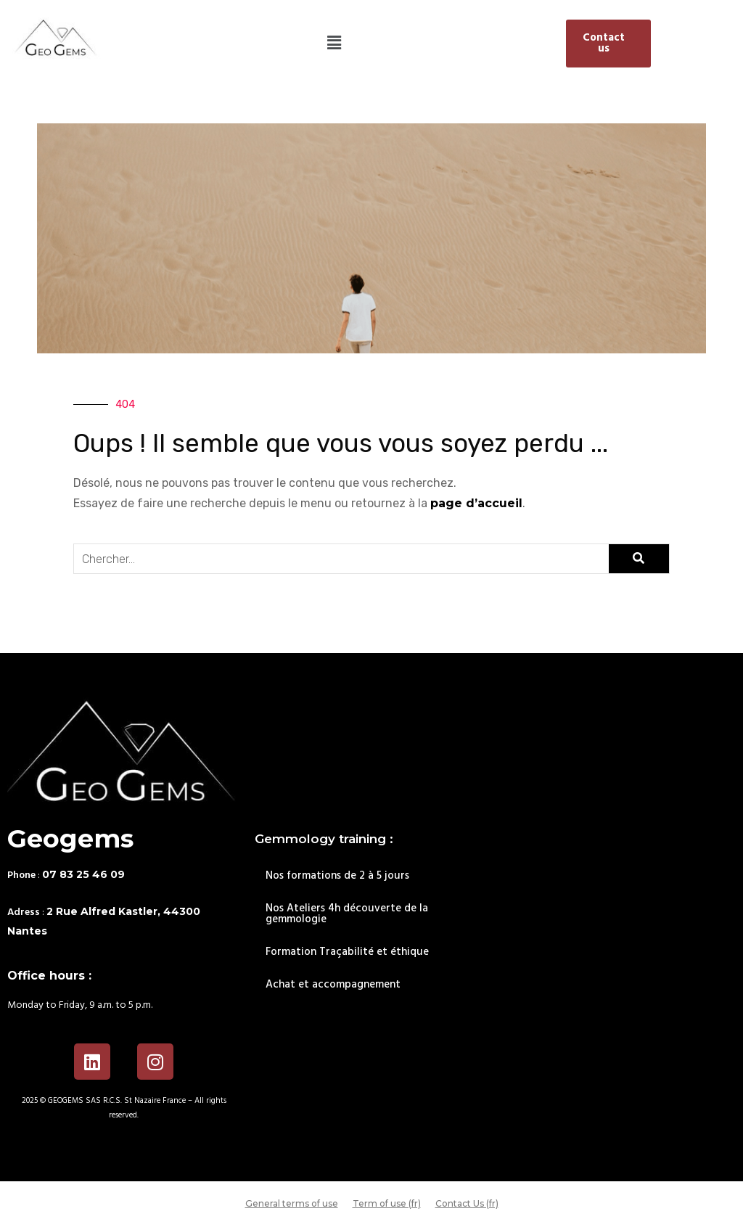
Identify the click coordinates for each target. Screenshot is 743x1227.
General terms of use (291, 1203)
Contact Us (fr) (466, 1203)
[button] (334, 43)
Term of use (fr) (387, 1203)
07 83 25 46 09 (83, 874)
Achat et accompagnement (333, 984)
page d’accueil (476, 503)
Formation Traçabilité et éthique (347, 952)
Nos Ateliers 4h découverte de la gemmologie (347, 914)
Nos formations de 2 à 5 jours (337, 876)
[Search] (639, 558)
